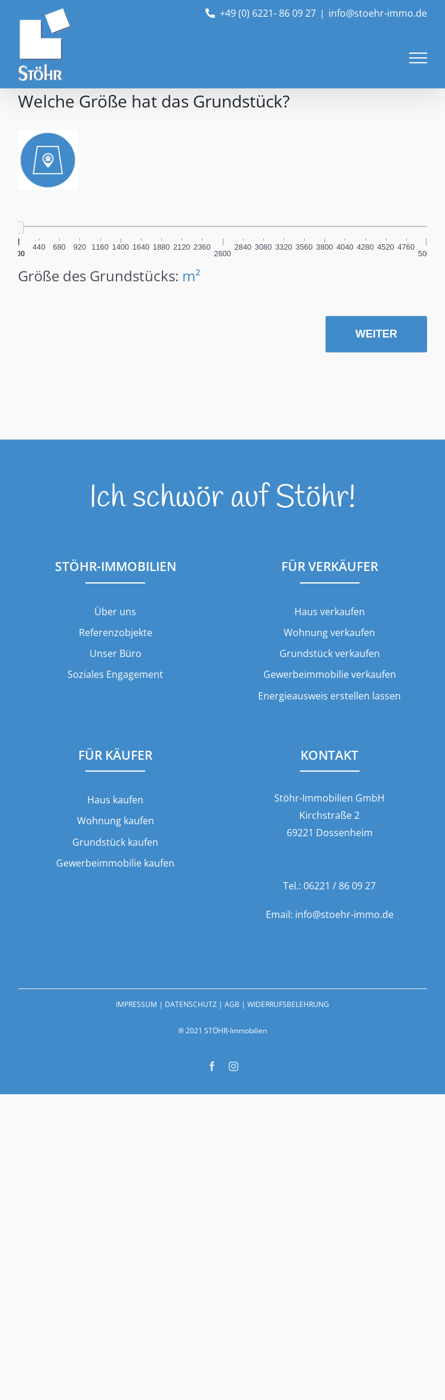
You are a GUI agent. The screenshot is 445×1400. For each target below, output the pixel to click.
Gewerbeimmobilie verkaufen (329, 674)
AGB (232, 1004)
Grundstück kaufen (115, 842)
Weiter (376, 334)
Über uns (115, 611)
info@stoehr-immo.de (378, 13)
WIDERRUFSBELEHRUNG (288, 1004)
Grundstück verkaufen (330, 653)
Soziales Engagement (115, 674)
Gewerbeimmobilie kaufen (115, 863)
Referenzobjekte (115, 632)
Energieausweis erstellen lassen (329, 695)
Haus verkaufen (329, 611)
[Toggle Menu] (418, 58)
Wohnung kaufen (115, 820)
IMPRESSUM (136, 1004)
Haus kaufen (115, 799)
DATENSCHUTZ (191, 1004)
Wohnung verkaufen (329, 632)
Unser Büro (116, 653)
